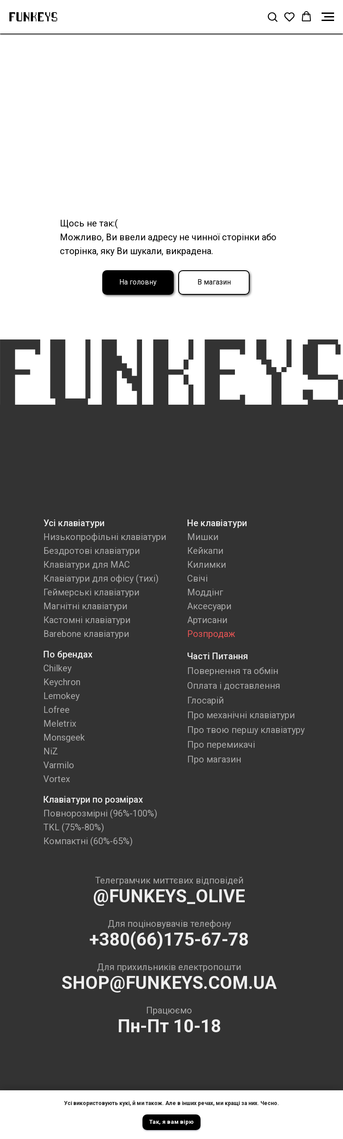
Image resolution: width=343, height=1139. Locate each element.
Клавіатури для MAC (86, 564)
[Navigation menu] (328, 17)
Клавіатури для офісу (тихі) (101, 578)
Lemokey (61, 696)
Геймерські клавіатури (91, 592)
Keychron (61, 682)
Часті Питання (217, 656)
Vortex (56, 779)
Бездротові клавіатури (91, 550)
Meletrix (59, 723)
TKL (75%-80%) (73, 827)
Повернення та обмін (232, 671)
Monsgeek (64, 737)
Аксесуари (209, 606)
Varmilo (58, 765)
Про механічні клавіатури (241, 715)
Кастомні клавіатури (86, 620)
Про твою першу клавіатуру (246, 729)
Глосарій (205, 700)
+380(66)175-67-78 (169, 939)
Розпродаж (211, 633)
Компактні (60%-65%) (88, 841)
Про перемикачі (221, 744)
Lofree (56, 709)
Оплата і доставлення (233, 685)
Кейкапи (205, 550)
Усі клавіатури (74, 523)
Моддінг (205, 592)
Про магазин (214, 759)
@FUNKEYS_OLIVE (169, 896)
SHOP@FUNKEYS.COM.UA (169, 982)
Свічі (197, 578)
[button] (272, 16)
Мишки (202, 537)
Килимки (206, 564)
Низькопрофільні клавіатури (104, 537)
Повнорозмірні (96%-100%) (100, 813)
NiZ (50, 751)
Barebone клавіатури (86, 633)
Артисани (207, 620)
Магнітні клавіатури (85, 606)
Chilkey (57, 668)
